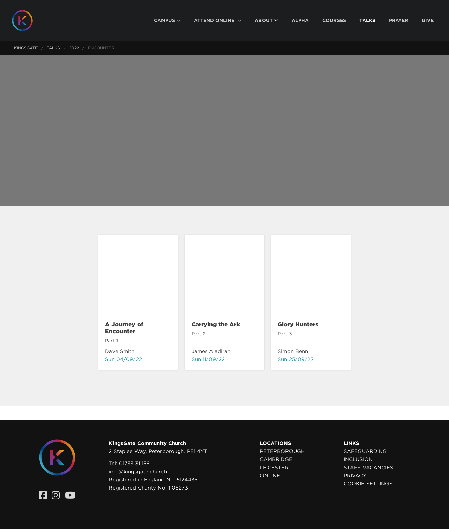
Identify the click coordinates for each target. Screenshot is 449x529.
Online (270, 476)
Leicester (274, 468)
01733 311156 (134, 463)
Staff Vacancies (368, 468)
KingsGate (26, 47)
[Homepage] (27, 20)
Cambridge (276, 459)
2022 (74, 47)
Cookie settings (368, 484)
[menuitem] (167, 20)
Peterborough (282, 451)
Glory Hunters (298, 324)
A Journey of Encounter (124, 328)
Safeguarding (365, 451)
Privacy (355, 476)
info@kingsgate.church (138, 472)
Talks (53, 47)
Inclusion (358, 459)
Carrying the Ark (216, 324)
